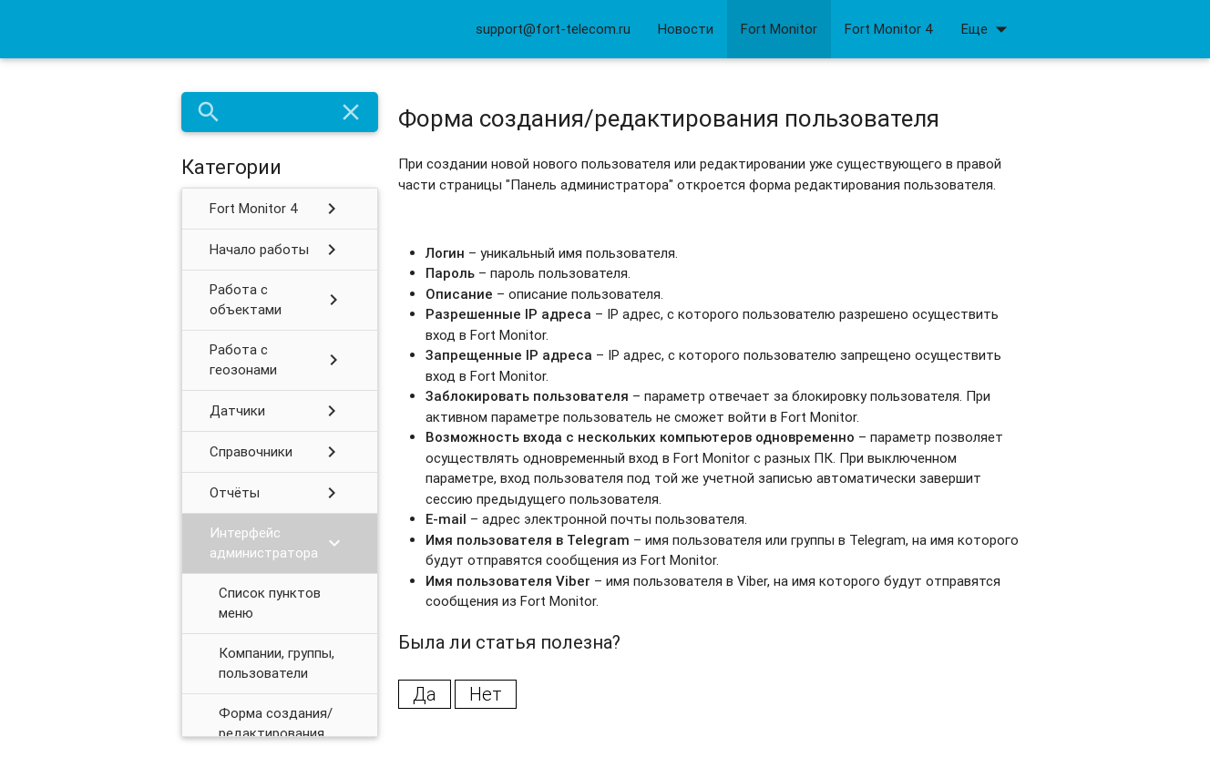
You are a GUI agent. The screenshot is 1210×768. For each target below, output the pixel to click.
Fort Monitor (779, 28)
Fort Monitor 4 (889, 28)
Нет (485, 693)
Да (424, 693)
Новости (685, 28)
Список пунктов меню (270, 603)
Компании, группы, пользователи (276, 663)
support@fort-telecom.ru (553, 28)
